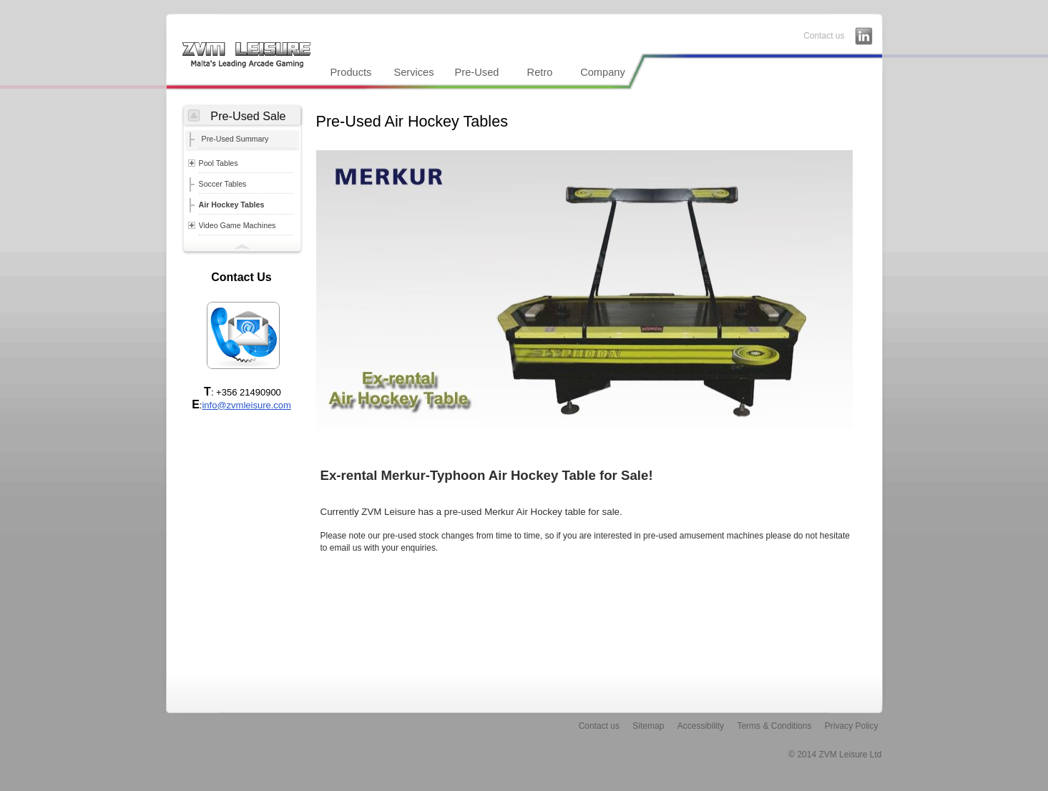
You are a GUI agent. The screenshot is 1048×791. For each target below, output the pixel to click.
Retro (540, 72)
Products (351, 72)
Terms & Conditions (774, 726)
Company (602, 72)
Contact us (823, 36)
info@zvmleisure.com (246, 405)
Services (413, 72)
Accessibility (700, 726)
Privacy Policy (851, 726)
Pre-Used (477, 72)
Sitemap (648, 726)
